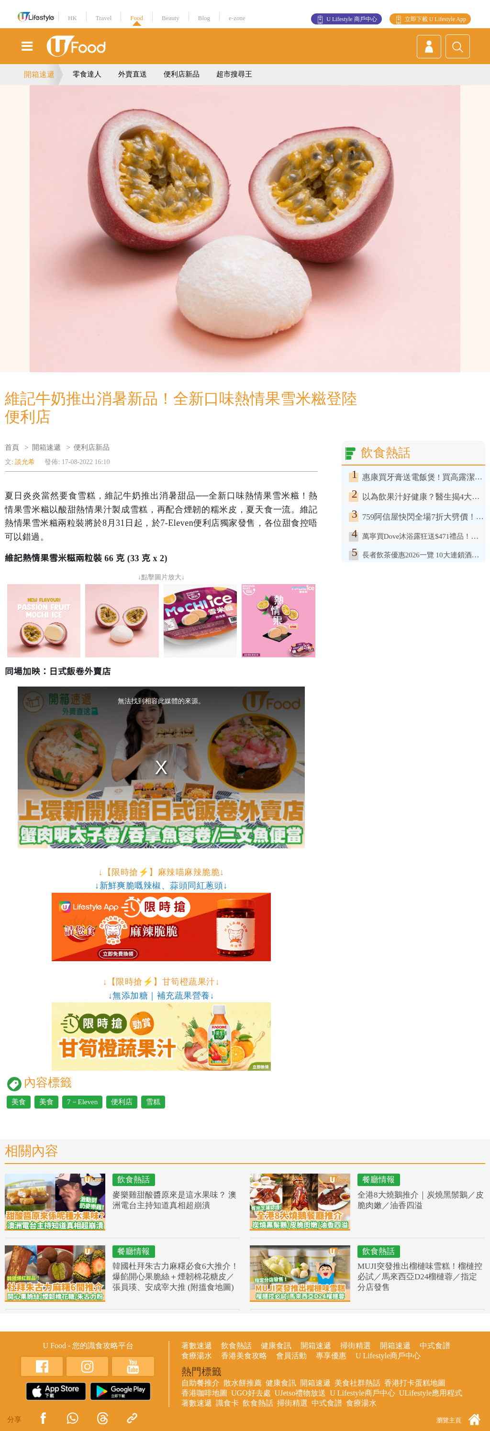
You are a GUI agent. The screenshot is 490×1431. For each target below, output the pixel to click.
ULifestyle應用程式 (430, 1393)
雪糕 (153, 1102)
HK (72, 18)
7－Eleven (82, 1102)
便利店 (122, 1102)
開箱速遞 (39, 74)
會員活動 (291, 1356)
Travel (103, 18)
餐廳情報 (378, 1179)
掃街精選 (355, 1346)
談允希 (25, 462)
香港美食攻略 (244, 1356)
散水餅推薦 (242, 1383)
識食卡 (227, 1403)
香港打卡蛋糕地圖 (414, 1383)
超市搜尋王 (234, 74)
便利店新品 (182, 74)
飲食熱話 (133, 1179)
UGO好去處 (251, 1393)
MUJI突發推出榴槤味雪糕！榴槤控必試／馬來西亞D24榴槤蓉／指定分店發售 (419, 1277)
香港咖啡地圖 (204, 1393)
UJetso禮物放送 (300, 1393)
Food (136, 18)
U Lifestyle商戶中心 (388, 1356)
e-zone (237, 18)
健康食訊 (276, 1346)
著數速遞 (196, 1346)
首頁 (12, 447)
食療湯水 (196, 1356)
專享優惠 (331, 1356)
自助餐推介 (200, 1383)
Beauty (170, 18)
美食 (18, 1102)
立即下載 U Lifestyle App (435, 19)
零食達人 (87, 74)
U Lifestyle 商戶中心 (351, 19)
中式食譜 (435, 1346)
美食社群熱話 (357, 1383)
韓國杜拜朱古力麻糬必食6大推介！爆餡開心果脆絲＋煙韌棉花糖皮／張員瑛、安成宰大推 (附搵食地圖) (175, 1277)
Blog (204, 18)
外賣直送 (132, 74)
